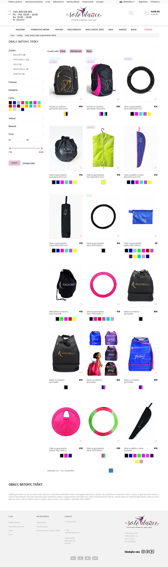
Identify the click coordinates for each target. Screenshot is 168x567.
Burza (133, 30)
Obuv (111, 30)
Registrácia (143, 2)
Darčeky (123, 30)
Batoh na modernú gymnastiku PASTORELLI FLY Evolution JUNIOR (131, 313)
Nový (89, 51)
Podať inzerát (87, 2)
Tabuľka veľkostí (73, 2)
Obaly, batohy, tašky (94, 30)
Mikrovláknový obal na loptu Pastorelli (58, 313)
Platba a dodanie (15, 2)
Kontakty (99, 2)
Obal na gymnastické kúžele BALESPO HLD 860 (58, 244)
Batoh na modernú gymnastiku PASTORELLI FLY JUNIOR (94, 381)
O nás (48, 2)
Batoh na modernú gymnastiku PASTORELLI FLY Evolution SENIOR (56, 381)
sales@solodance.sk (72, 533)
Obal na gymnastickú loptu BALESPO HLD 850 (58, 176)
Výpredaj (146, 30)
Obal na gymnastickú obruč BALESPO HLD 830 (133, 108)
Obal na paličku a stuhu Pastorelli (133, 449)
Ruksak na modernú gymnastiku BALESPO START (58, 108)
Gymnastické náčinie (41, 30)
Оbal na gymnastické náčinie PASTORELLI (58, 449)
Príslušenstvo (74, 30)
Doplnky (59, 30)
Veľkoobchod (58, 2)
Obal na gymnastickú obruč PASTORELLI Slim (95, 244)
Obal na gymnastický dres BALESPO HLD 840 (95, 176)
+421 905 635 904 (22, 11)
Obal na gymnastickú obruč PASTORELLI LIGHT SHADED (95, 449)
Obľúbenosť (76, 51)
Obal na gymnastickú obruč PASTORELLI (95, 313)
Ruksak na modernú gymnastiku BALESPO (96, 108)
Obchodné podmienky (34, 2)
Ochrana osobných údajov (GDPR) (48, 531)
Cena (62, 51)
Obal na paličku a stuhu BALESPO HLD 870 (133, 176)
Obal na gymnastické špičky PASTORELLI (132, 244)
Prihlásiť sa (155, 2)
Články (11, 531)
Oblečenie (21, 30)
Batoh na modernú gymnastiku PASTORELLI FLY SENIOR (131, 381)
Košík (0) (155, 11)
